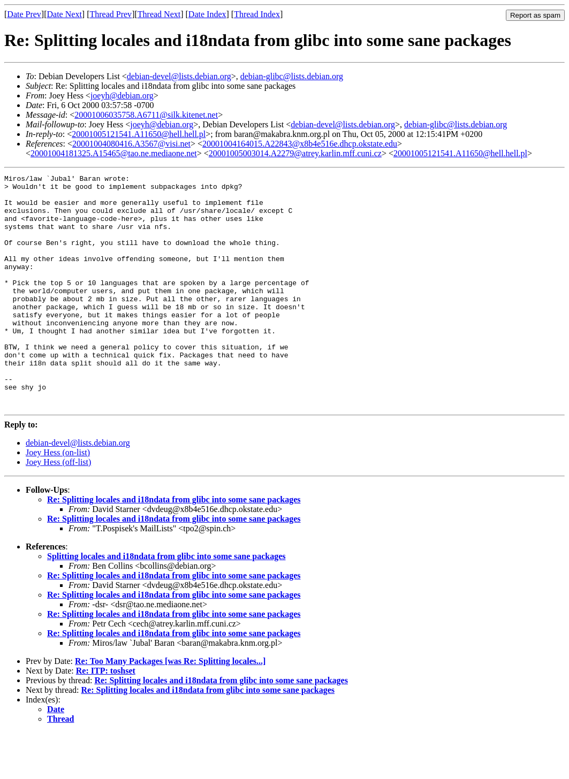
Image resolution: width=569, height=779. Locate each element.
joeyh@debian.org (122, 95)
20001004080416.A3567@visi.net (131, 143)
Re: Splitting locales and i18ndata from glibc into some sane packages (174, 546)
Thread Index (257, 14)
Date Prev (24, 14)
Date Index (207, 14)
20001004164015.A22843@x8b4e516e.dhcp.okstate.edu (299, 143)
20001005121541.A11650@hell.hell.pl (139, 134)
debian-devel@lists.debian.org (179, 76)
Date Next (64, 14)
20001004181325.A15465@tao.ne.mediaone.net (114, 153)
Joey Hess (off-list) (58, 508)
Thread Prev (110, 14)
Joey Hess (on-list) (58, 498)
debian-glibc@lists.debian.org (291, 76)
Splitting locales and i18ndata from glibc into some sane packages (166, 602)
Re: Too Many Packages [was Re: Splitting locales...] (170, 707)
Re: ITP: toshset (105, 717)
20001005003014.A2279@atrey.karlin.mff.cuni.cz (295, 153)
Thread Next (159, 14)
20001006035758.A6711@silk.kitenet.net (146, 114)
